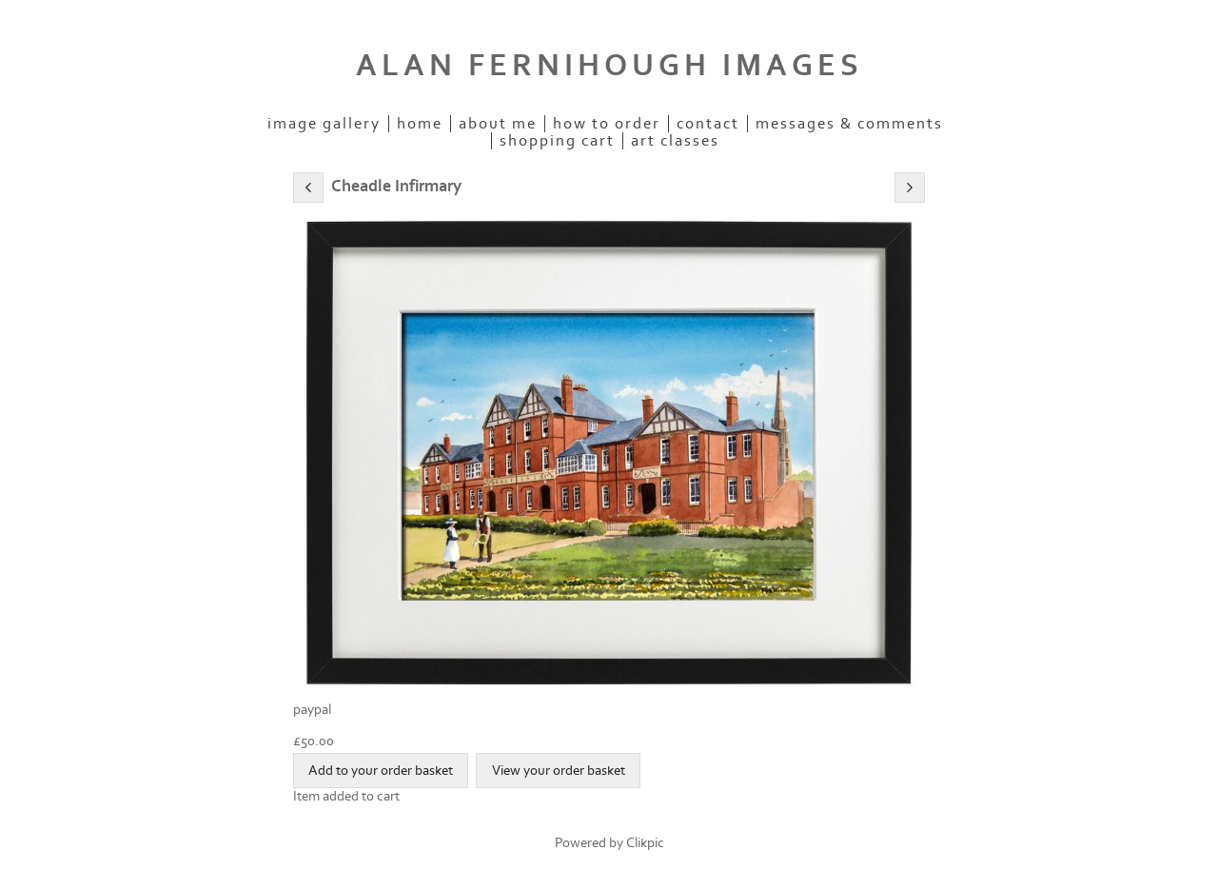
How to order (606, 123)
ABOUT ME (498, 123)
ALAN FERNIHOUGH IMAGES (609, 66)
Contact (708, 123)
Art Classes (675, 140)
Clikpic (645, 843)
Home (419, 123)
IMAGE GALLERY (324, 123)
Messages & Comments (849, 123)
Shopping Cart (557, 140)
